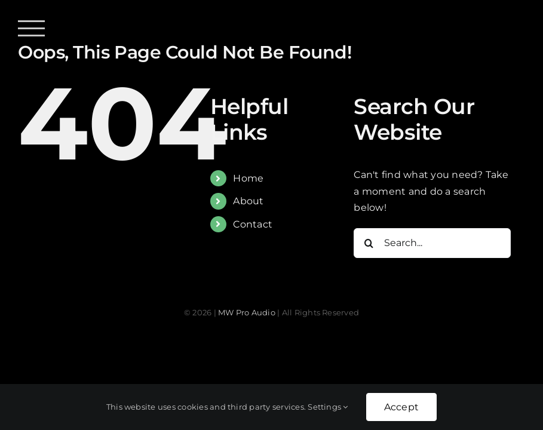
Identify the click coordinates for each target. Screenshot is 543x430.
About (248, 201)
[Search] (369, 243)
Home (248, 178)
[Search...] (432, 243)
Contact (252, 224)
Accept (401, 407)
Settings (328, 406)
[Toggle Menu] (31, 28)
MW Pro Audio (246, 312)
